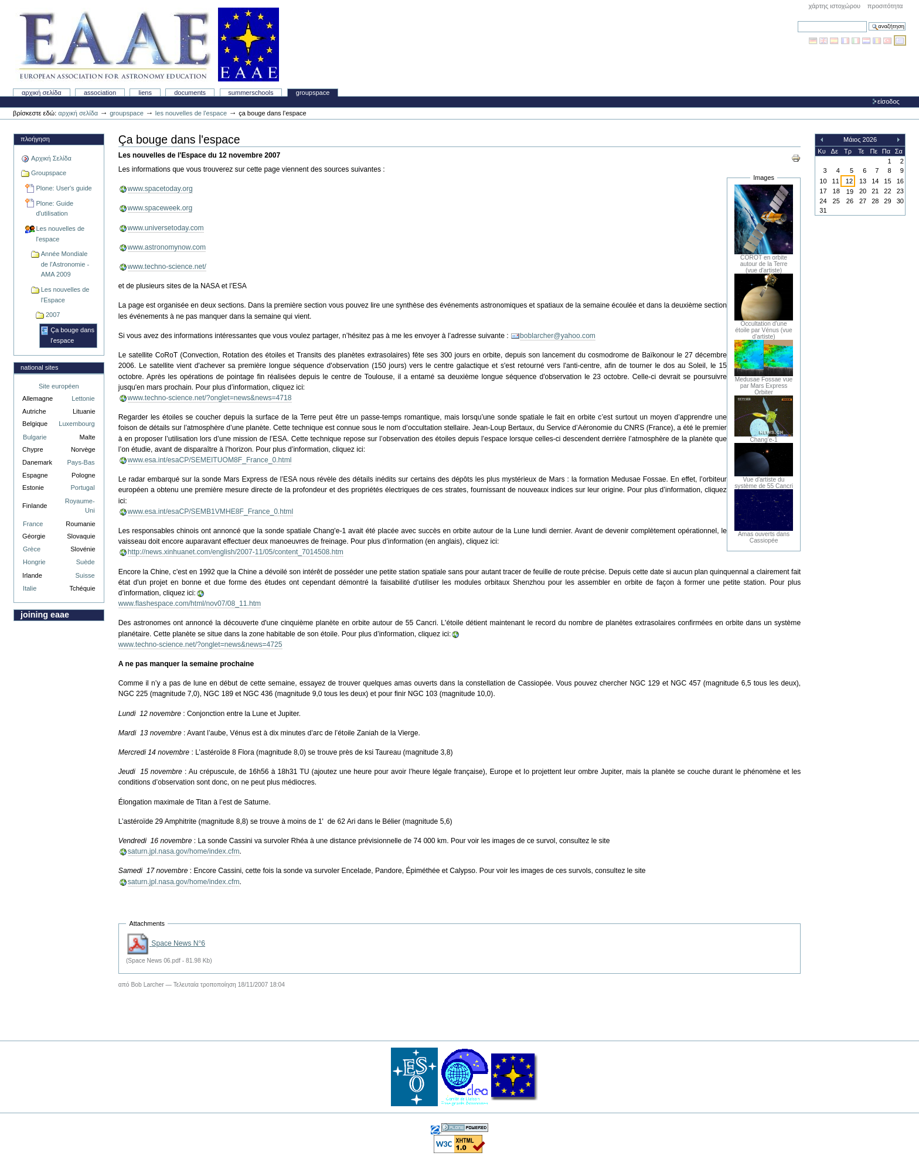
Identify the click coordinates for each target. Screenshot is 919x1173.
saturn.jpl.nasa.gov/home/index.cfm (184, 851)
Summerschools (250, 92)
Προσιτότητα (885, 5)
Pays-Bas (80, 462)
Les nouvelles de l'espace (191, 113)
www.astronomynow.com (167, 247)
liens (145, 92)
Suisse (84, 575)
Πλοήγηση (35, 138)
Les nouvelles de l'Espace (65, 295)
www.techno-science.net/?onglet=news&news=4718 (210, 398)
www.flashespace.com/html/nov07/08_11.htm (189, 603)
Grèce (31, 549)
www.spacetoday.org (160, 189)
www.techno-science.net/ (167, 266)
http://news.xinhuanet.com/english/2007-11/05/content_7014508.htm (235, 552)
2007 (53, 314)
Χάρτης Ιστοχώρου (834, 5)
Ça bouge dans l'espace (72, 335)
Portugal (83, 487)
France (33, 523)
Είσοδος (888, 101)
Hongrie (34, 561)
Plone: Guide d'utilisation (54, 208)
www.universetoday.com (166, 228)
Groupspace (313, 92)
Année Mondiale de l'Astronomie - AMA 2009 (65, 264)
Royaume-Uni (80, 505)
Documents (190, 92)
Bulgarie (34, 437)
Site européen (59, 386)
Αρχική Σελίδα (42, 92)
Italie (29, 588)
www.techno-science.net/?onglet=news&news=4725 (200, 644)
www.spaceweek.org (160, 208)
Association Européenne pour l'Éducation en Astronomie (147, 44)
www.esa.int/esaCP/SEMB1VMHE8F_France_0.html (210, 511)
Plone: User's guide (63, 188)
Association (100, 92)
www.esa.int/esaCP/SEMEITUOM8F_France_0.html (210, 460)
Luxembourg (76, 423)
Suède (85, 561)
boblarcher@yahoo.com (557, 336)
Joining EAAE (45, 614)
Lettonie (83, 398)
